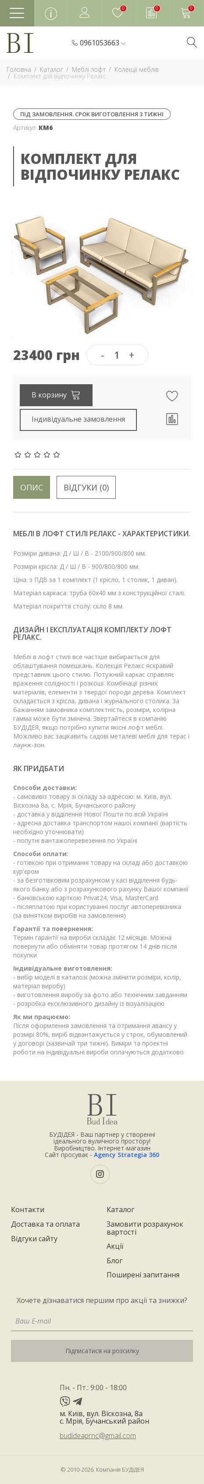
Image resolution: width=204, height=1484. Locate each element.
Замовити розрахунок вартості (145, 1228)
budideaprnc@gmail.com (98, 1435)
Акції (115, 1246)
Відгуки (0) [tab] (86, 487)
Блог (114, 1261)
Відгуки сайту (34, 1239)
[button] (102, 43)
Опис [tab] (31, 487)
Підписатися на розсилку (102, 1351)
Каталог (120, 1210)
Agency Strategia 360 (126, 1154)
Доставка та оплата (45, 1224)
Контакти (27, 1210)
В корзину (56, 395)
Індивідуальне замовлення (78, 419)
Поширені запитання (143, 1275)
